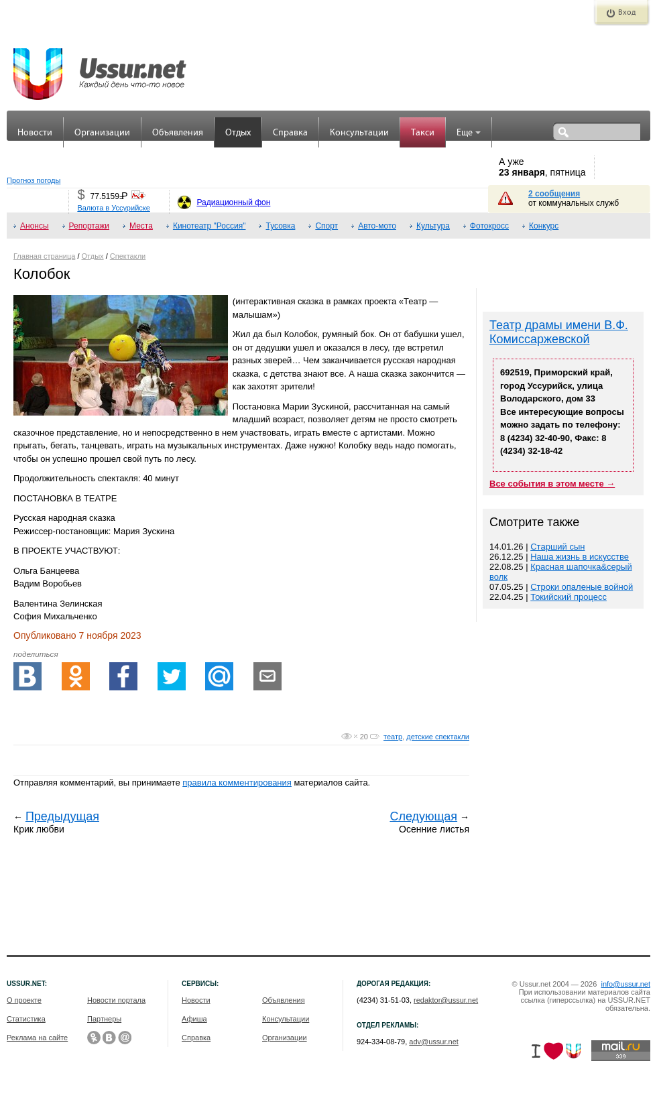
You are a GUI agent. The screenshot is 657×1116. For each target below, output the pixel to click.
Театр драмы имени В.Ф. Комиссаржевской (558, 332)
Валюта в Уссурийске (113, 208)
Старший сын (557, 547)
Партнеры (104, 1019)
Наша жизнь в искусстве (579, 557)
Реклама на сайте (37, 1038)
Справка (290, 133)
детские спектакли (437, 737)
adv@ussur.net (434, 1042)
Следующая (423, 816)
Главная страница (44, 256)
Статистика (26, 1019)
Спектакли (128, 256)
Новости (34, 133)
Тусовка (280, 226)
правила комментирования (237, 783)
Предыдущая (62, 816)
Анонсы (34, 226)
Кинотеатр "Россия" (209, 226)
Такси (422, 133)
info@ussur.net (625, 984)
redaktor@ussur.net (446, 1000)
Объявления (177, 133)
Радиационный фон (233, 202)
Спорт (326, 226)
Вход (627, 13)
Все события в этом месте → (552, 484)
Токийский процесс (568, 597)
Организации (102, 133)
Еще (469, 133)
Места (141, 226)
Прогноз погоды (33, 180)
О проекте (24, 1000)
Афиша (194, 1019)
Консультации (359, 133)
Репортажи (89, 226)
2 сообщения (554, 193)
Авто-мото (377, 226)
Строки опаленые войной (581, 587)
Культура (433, 226)
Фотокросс (489, 226)
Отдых (238, 133)
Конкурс (543, 226)
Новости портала (116, 1000)
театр (392, 737)
